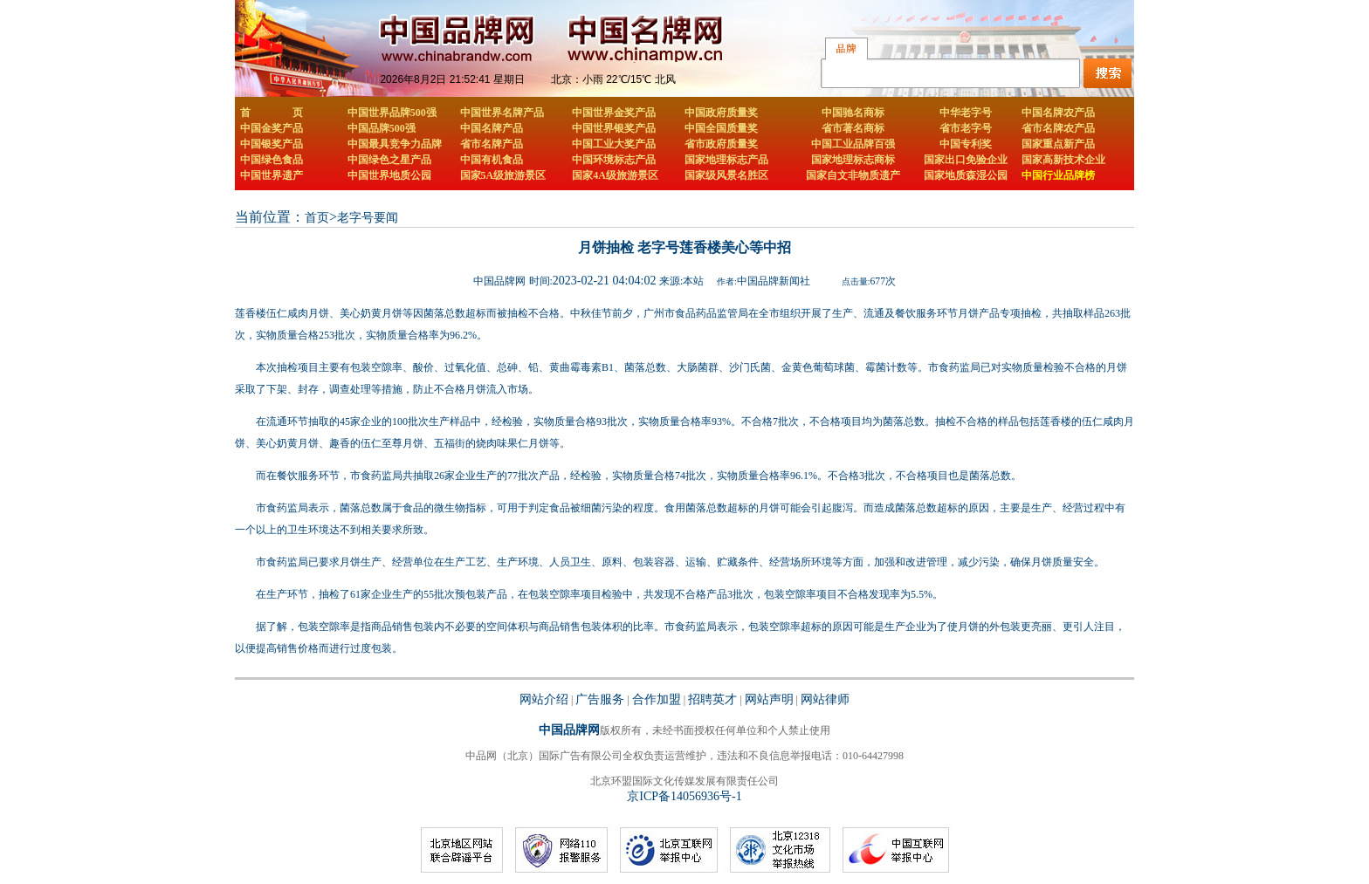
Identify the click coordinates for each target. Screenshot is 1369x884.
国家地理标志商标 (853, 160)
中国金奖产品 (271, 128)
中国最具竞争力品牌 (394, 144)
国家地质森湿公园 (966, 175)
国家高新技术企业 (1063, 160)
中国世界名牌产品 (502, 112)
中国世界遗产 (271, 175)
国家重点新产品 (1058, 144)
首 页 (271, 112)
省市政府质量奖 (721, 144)
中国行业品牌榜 (1058, 175)
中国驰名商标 (853, 112)
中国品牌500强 (381, 128)
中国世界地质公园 (389, 175)
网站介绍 (543, 699)
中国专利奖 (965, 144)
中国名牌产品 (491, 128)
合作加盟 (656, 699)
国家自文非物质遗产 (853, 175)
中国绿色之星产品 (389, 160)
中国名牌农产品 (1058, 112)
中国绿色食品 (271, 160)
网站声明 (769, 699)
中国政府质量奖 (721, 112)
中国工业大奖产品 (614, 144)
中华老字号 (965, 112)
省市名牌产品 (491, 144)
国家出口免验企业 (966, 160)
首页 (317, 217)
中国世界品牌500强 (392, 112)
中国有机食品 (491, 160)
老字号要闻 (367, 217)
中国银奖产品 (271, 144)
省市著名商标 (853, 128)
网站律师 (825, 699)
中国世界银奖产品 (614, 128)
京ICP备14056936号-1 (684, 796)
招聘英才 (712, 699)
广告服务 (599, 699)
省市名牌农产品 (1058, 128)
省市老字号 (965, 128)
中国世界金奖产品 (614, 112)
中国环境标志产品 (614, 160)
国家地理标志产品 (726, 160)
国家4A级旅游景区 (615, 175)
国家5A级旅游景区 (503, 175)
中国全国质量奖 (721, 128)
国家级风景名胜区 (726, 175)
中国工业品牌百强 (853, 144)
